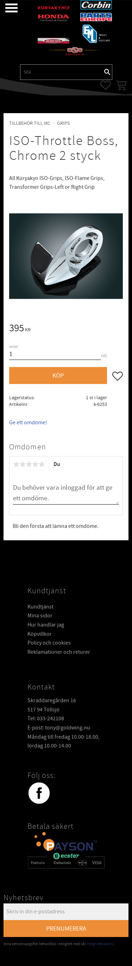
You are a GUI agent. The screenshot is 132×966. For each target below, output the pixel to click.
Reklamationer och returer (58, 652)
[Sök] (107, 72)
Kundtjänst (40, 606)
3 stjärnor (29, 464)
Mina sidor (39, 615)
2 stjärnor (22, 464)
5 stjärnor (41, 464)
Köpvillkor (39, 634)
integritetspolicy (100, 944)
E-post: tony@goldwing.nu (58, 727)
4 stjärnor (35, 464)
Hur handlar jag (45, 624)
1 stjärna (16, 464)
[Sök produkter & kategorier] (61, 72)
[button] (6, 8)
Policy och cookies (49, 642)
